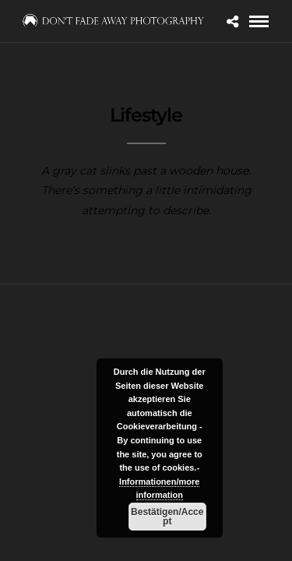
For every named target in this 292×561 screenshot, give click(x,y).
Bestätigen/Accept (167, 516)
